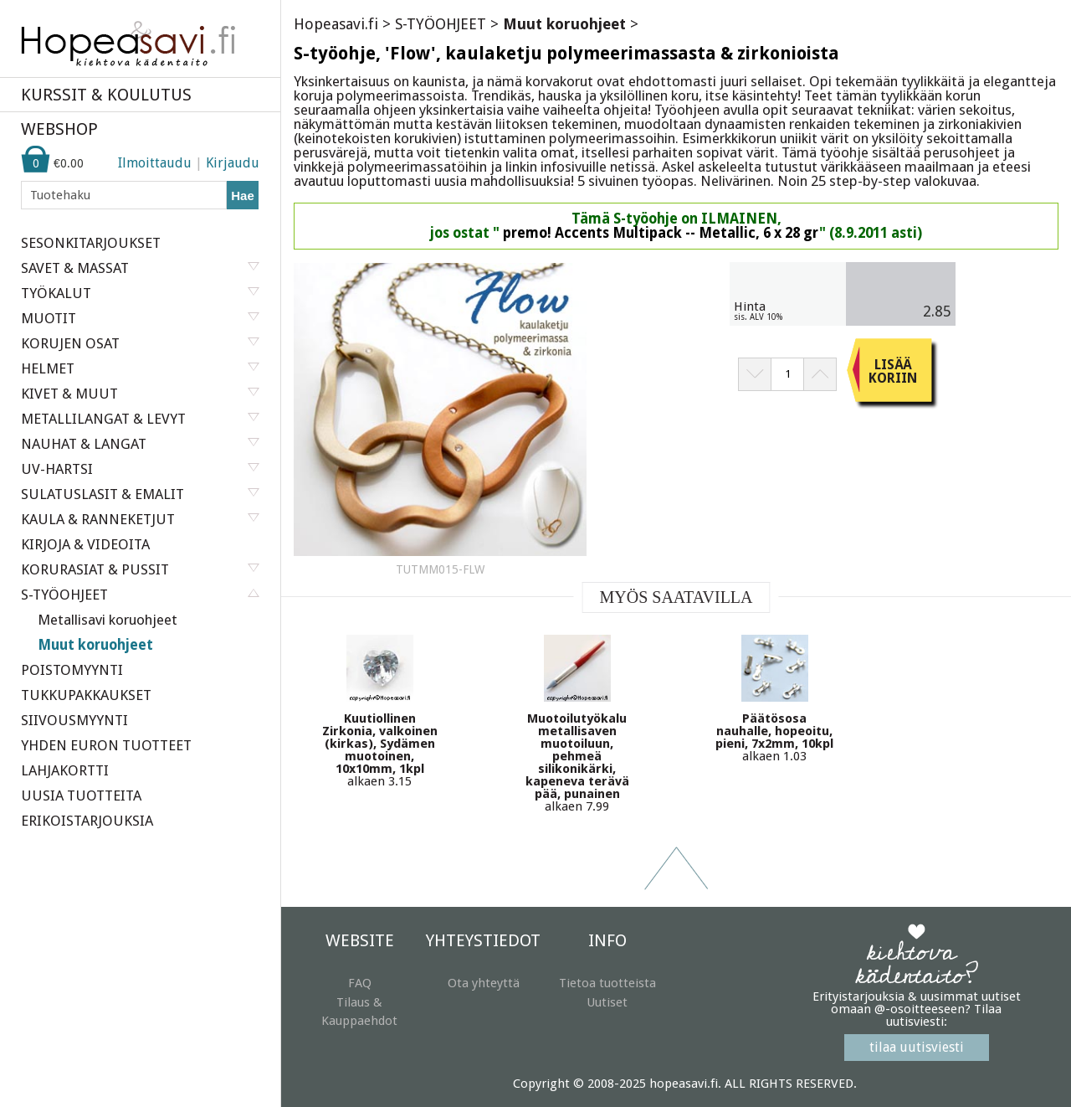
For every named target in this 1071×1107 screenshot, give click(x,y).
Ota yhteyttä (484, 983)
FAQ (360, 983)
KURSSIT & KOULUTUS (106, 95)
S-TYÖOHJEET (440, 24)
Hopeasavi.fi (336, 24)
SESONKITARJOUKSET (91, 242)
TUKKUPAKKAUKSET (86, 695)
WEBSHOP (59, 129)
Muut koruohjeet (95, 644)
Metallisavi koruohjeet (107, 619)
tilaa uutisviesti (916, 1047)
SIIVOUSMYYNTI (74, 720)
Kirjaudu (232, 163)
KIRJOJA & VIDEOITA (85, 544)
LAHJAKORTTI (65, 770)
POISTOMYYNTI (72, 670)
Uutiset (607, 1002)
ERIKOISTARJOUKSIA (87, 820)
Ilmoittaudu (155, 163)
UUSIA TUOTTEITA (81, 795)
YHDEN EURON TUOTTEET (106, 745)
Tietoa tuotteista (607, 983)
